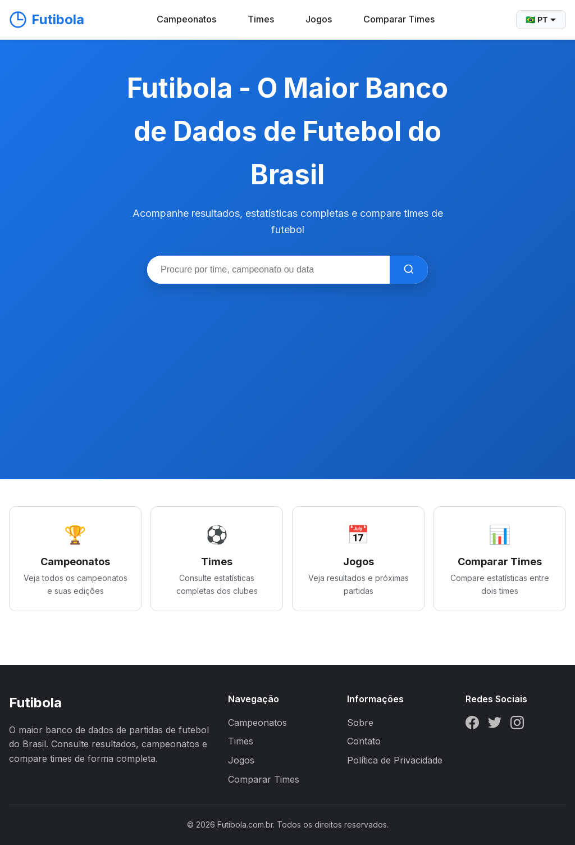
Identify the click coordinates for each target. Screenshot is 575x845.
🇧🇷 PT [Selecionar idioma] (541, 19)
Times (261, 19)
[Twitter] (494, 725)
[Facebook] (472, 725)
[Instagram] (517, 725)
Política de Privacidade (394, 760)
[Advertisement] (287, 368)
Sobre (360, 722)
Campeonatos (186, 19)
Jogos (318, 19)
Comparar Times (399, 19)
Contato (364, 741)
